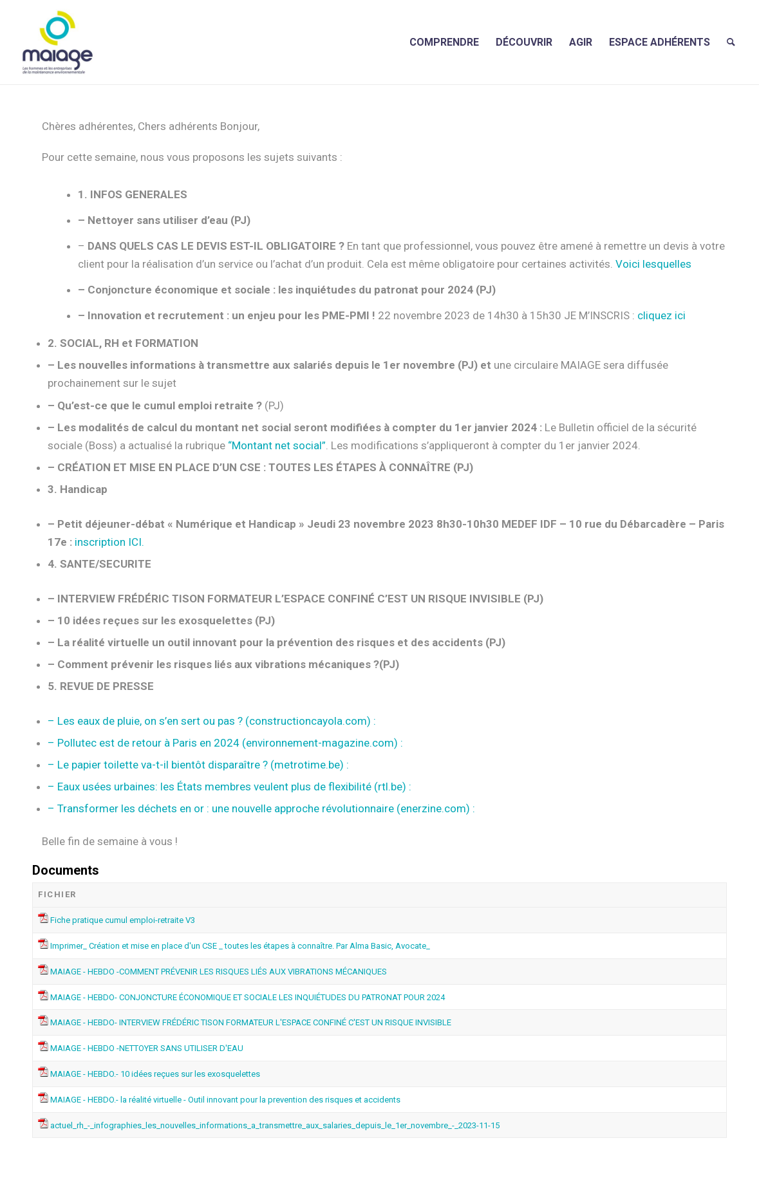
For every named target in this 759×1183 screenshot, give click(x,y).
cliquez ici (660, 315)
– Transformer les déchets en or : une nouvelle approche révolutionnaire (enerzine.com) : (261, 808)
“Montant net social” (277, 445)
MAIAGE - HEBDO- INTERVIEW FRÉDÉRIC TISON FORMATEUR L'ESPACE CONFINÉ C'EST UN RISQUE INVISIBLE (250, 1022)
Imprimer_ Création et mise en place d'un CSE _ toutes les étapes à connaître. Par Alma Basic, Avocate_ (240, 946)
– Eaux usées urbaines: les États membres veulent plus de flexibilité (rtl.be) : (229, 786)
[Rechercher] (731, 42)
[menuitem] (444, 42)
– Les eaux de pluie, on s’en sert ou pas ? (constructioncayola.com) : (212, 720)
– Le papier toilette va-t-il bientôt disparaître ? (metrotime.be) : (198, 764)
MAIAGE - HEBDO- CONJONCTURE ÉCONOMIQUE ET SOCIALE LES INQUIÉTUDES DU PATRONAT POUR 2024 (247, 997)
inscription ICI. (109, 542)
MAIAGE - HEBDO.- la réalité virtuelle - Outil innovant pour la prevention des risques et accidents (225, 1099)
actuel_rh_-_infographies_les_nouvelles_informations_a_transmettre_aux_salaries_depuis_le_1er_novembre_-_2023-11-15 (275, 1125)
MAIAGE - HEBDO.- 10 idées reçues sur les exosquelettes (155, 1074)
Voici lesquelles (653, 263)
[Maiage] (57, 42)
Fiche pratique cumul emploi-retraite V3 (122, 920)
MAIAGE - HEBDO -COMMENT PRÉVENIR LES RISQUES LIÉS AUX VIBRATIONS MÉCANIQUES (218, 971)
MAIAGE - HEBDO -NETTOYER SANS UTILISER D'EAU (146, 1048)
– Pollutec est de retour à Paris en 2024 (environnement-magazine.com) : (225, 742)
